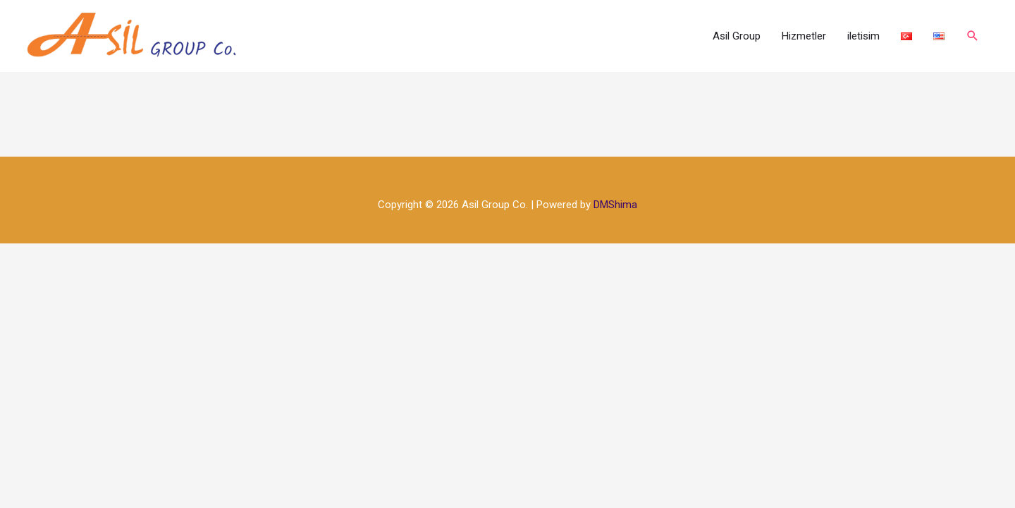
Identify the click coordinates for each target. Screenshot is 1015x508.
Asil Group (737, 36)
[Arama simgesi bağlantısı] (973, 36)
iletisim (863, 36)
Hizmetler (804, 36)
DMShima (615, 204)
